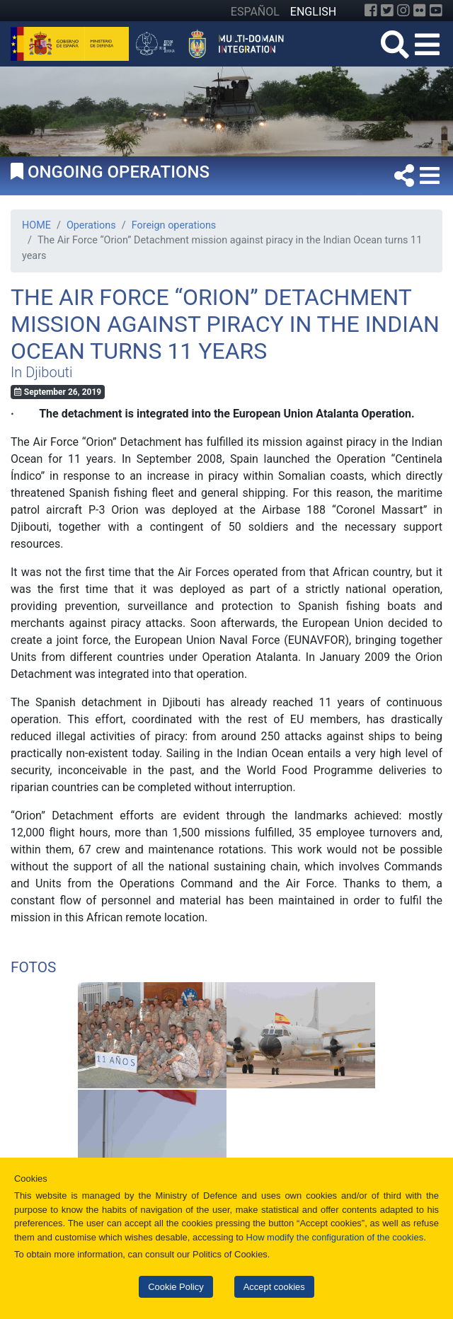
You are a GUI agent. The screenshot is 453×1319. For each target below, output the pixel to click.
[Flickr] (419, 10)
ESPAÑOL (255, 11)
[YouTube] (436, 10)
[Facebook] (371, 10)
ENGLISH (313, 11)
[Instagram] (403, 10)
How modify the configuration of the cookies (335, 1237)
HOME (36, 225)
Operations (91, 225)
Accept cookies (274, 1286)
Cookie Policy (175, 1286)
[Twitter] (387, 10)
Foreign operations (174, 225)
